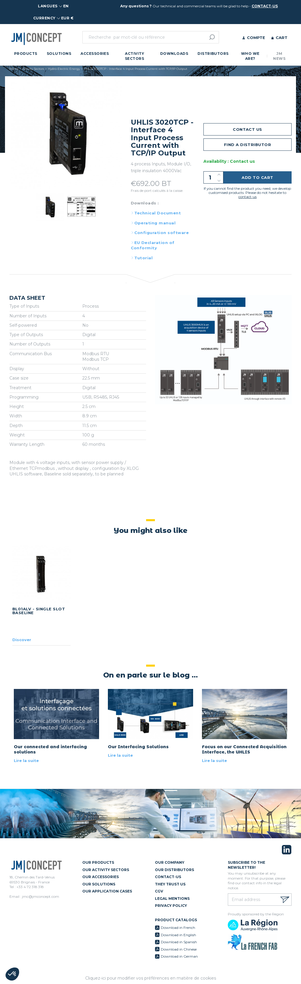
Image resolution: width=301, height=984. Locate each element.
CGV (159, 891)
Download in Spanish (179, 942)
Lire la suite (26, 760)
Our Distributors (174, 870)
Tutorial (143, 257)
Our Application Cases (107, 891)
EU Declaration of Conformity (153, 245)
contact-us (265, 6)
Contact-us (168, 877)
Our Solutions (98, 884)
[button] (12, 974)
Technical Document (157, 213)
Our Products (98, 862)
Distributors (213, 53)
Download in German (179, 956)
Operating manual (155, 223)
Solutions (59, 53)
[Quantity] (213, 177)
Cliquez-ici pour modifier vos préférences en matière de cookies (150, 978)
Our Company (169, 862)
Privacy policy (171, 905)
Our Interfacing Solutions (138, 746)
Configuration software (161, 232)
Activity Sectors (134, 56)
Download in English (178, 935)
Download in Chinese (179, 949)
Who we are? (250, 56)
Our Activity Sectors (105, 870)
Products (25, 53)
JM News (279, 56)
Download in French (178, 927)
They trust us (170, 884)
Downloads (174, 53)
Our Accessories (100, 877)
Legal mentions (172, 898)
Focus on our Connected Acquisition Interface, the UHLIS (244, 749)
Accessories (95, 53)
